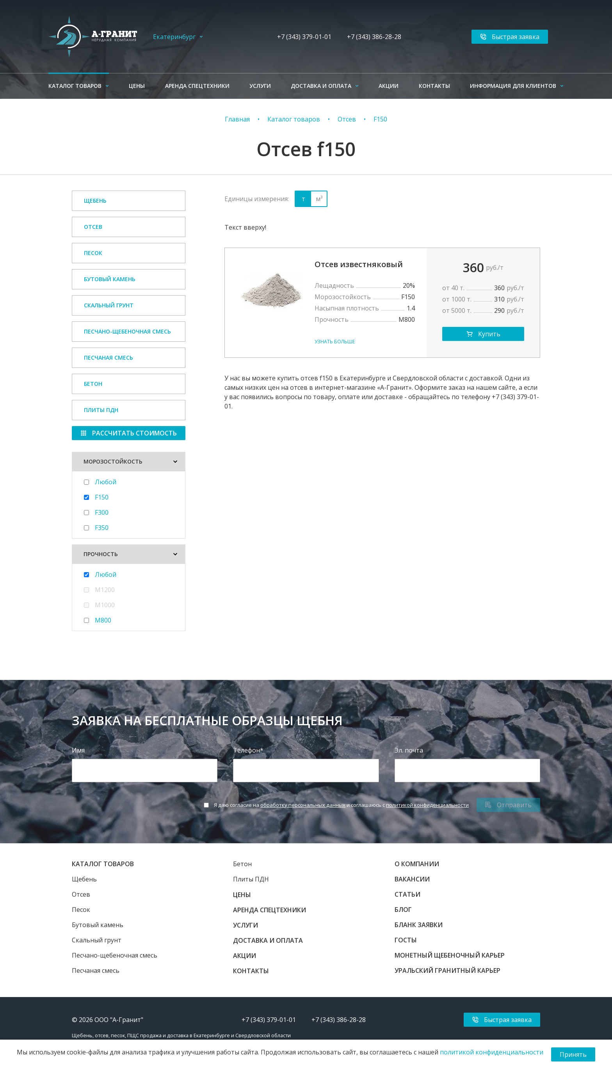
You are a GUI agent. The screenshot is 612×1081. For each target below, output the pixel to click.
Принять (573, 1054)
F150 (380, 119)
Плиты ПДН (101, 410)
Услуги (260, 85)
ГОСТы (406, 940)
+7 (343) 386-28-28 (374, 36)
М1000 (105, 605)
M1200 (105, 589)
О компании (417, 864)
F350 (102, 527)
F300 (102, 512)
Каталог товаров (74, 85)
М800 (103, 620)
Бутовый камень (109, 279)
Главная (237, 119)
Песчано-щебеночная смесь (127, 331)
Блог (403, 909)
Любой (105, 482)
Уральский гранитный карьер (447, 970)
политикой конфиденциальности (427, 804)
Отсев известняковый (359, 264)
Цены (137, 85)
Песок (93, 253)
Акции (389, 85)
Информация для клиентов (513, 85)
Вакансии (412, 879)
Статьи (407, 894)
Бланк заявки (419, 924)
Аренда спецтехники (197, 85)
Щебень (95, 200)
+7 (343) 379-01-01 (304, 36)
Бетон (93, 383)
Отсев (347, 119)
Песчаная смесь (108, 357)
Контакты (434, 85)
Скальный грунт (108, 305)
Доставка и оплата (321, 85)
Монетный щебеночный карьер (450, 955)
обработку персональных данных (302, 804)
